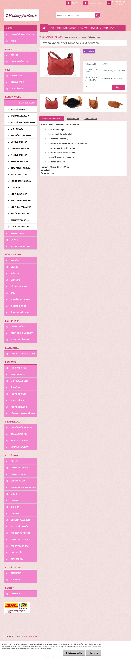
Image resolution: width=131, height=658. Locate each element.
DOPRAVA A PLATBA (51, 34)
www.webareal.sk (32, 636)
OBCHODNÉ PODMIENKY (66, 28)
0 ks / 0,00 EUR (118, 2)
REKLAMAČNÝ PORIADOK (88, 28)
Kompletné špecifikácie (52, 118)
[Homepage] (45, 28)
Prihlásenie (77, 3)
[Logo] (21, 15)
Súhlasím (94, 652)
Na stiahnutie (73, 118)
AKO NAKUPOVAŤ (107, 28)
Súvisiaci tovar (90, 118)
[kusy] (88, 87)
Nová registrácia (95, 3)
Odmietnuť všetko (74, 652)
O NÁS (51, 28)
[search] (97, 15)
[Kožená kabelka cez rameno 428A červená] (51, 96)
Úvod (41, 36)
